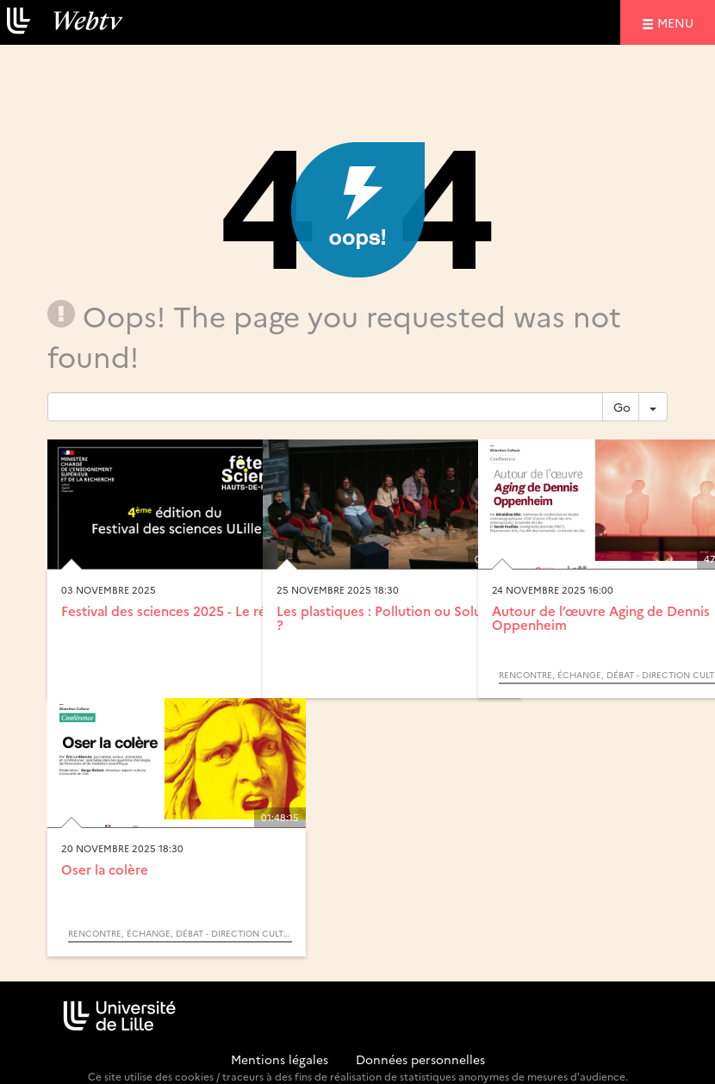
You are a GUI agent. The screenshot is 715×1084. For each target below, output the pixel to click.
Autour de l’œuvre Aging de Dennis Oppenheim (601, 617)
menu (678, 22)
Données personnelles (420, 1059)
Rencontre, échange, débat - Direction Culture (180, 933)
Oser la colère (104, 869)
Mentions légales (279, 1059)
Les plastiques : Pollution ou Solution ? (392, 617)
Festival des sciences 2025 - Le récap (175, 610)
